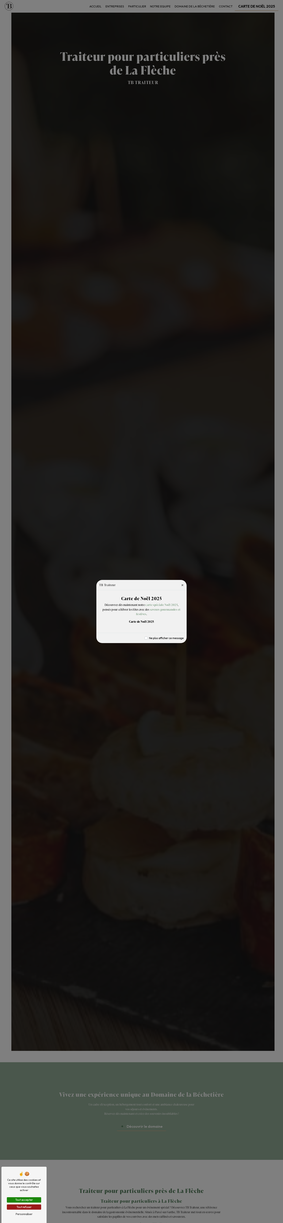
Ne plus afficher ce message (166, 638)
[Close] (182, 585)
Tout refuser (24, 1207)
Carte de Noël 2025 (141, 622)
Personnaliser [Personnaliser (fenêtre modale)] (24, 1214)
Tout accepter (24, 1200)
